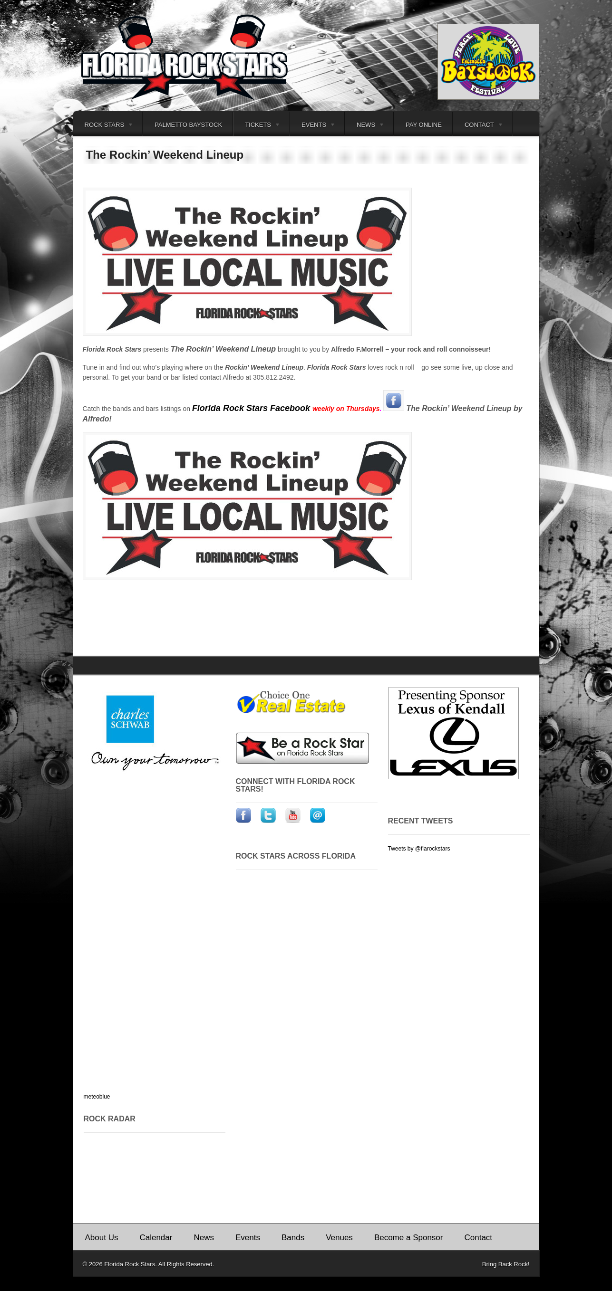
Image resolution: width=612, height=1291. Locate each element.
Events (313, 126)
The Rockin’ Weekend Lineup (165, 154)
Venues (339, 1237)
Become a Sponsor (408, 1237)
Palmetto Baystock (188, 124)
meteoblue (97, 1096)
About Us (101, 1237)
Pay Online (424, 124)
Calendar (155, 1237)
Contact (478, 126)
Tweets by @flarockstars (419, 848)
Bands (293, 1237)
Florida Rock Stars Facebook (252, 408)
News (365, 126)
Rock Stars (103, 126)
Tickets (257, 126)
